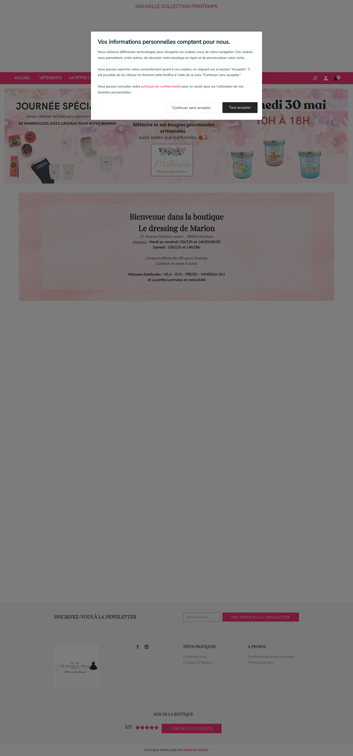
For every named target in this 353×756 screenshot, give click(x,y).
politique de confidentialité (161, 86)
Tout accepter (240, 107)
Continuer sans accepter (191, 107)
